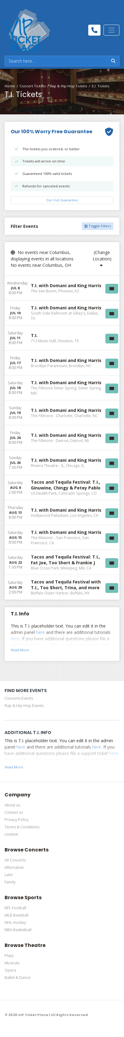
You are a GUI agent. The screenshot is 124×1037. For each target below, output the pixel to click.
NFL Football (15, 907)
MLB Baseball (16, 915)
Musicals (12, 963)
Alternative (14, 867)
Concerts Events (19, 698)
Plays (9, 955)
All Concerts (15, 860)
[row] (62, 288)
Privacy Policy (16, 819)
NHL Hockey (15, 922)
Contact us (14, 812)
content (11, 834)
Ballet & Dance (18, 977)
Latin (9, 874)
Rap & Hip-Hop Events (24, 705)
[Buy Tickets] (111, 289)
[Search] (56, 61)
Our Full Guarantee (62, 200)
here (40, 632)
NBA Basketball (18, 929)
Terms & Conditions (22, 827)
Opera (10, 970)
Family (10, 882)
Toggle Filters (97, 226)
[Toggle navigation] (111, 30)
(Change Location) (102, 258)
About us (12, 805)
